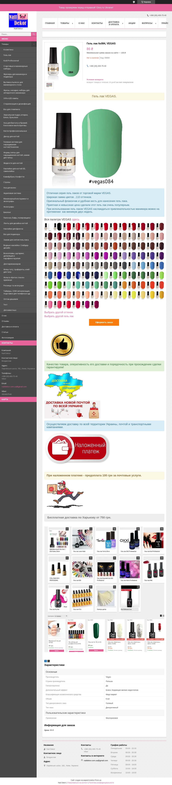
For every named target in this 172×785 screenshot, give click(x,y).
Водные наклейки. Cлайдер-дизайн (16, 246)
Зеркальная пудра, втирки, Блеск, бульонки (16, 116)
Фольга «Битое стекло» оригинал (14, 278)
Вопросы (147, 23)
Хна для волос (10, 187)
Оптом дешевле (11, 299)
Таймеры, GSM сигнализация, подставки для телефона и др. (17, 292)
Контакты (97, 23)
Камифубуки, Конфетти (14, 176)
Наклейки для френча (13, 228)
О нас (4, 315)
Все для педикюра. (12, 234)
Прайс (165, 23)
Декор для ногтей (11, 136)
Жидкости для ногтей (13, 163)
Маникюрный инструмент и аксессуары (16, 199)
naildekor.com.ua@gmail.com (14, 386)
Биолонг (7, 212)
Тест (5, 304)
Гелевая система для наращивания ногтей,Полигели (13, 144)
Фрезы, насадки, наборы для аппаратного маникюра (16, 91)
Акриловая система (12, 193)
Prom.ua (98, 780)
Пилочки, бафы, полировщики (17, 217)
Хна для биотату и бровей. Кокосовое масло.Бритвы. (15, 124)
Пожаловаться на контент (77, 783)
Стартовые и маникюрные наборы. (16, 67)
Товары (5, 44)
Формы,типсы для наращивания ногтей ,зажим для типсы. (16, 155)
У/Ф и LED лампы (11, 98)
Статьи (5, 332)
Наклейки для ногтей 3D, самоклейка (14, 169)
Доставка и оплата (10, 326)
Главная (50, 23)
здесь (75, 219)
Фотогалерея (8, 337)
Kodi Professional (11, 60)
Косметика (8, 49)
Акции (131, 23)
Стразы (7, 182)
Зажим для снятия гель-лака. (16, 239)
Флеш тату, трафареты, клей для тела (16, 270)
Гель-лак (7, 55)
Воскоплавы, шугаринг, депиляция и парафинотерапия (14, 256)
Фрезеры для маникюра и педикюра (15, 75)
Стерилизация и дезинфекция (17, 104)
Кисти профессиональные (15, 131)
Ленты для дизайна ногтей (16, 223)
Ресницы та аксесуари (14, 285)
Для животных (10, 310)
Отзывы (5, 321)
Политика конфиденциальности (101, 783)
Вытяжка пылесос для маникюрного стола (13, 83)
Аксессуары (9, 206)
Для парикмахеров (12, 264)
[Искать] (34, 34)
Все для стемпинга (12, 109)
